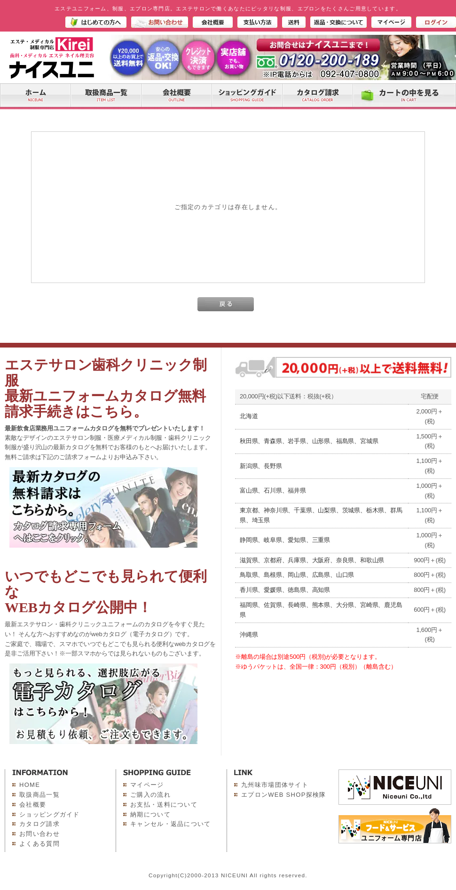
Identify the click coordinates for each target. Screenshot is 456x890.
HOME (29, 784)
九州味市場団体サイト (274, 784)
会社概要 (32, 804)
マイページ (147, 784)
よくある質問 (39, 843)
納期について (150, 814)
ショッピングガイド (49, 814)
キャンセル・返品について (170, 823)
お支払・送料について (163, 804)
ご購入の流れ (150, 794)
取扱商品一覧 (39, 794)
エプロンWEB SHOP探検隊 (283, 794)
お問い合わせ (39, 833)
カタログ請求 (39, 823)
